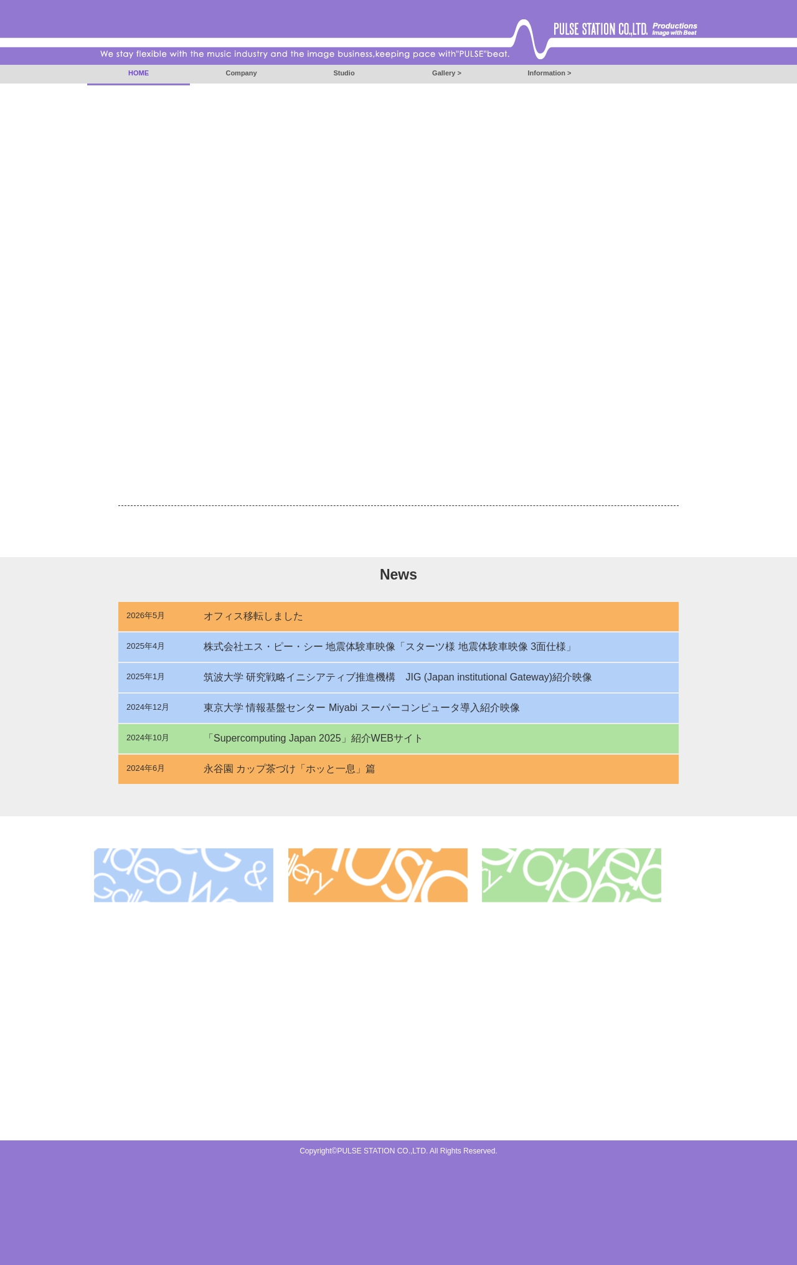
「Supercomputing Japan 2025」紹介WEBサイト (313, 738)
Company (241, 73)
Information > (550, 73)
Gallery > (446, 73)
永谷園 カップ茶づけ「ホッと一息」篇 (289, 768)
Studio (343, 73)
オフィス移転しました (253, 616)
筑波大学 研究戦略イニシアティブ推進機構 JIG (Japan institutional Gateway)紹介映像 (398, 677)
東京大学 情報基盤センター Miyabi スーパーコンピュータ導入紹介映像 (362, 707)
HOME (138, 73)
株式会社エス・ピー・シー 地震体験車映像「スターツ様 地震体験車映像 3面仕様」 (390, 646)
